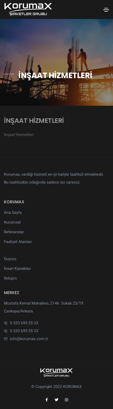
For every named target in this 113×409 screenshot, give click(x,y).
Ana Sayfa (13, 212)
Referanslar (14, 232)
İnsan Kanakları (17, 268)
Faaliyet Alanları (18, 241)
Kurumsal (12, 222)
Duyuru (10, 258)
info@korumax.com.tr (29, 338)
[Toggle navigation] (106, 10)
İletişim (10, 278)
